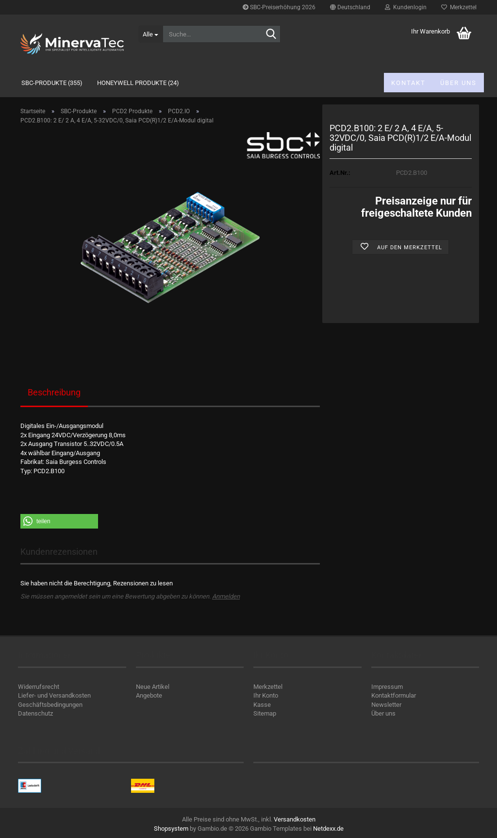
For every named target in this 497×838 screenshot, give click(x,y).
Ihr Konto (265, 695)
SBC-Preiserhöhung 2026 (279, 7)
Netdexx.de (328, 828)
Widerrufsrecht (38, 686)
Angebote (149, 695)
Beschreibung (54, 392)
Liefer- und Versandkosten (54, 695)
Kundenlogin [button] (406, 7)
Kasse (262, 704)
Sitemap (264, 713)
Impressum (387, 686)
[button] (350, 7)
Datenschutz (35, 713)
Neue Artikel (152, 686)
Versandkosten (294, 819)
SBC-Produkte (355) (52, 82)
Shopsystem (171, 828)
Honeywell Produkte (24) (138, 82)
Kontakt (408, 82)
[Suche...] (150, 34)
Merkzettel (459, 7)
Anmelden (226, 596)
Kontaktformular (393, 695)
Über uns (458, 82)
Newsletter (386, 704)
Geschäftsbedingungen (50, 704)
